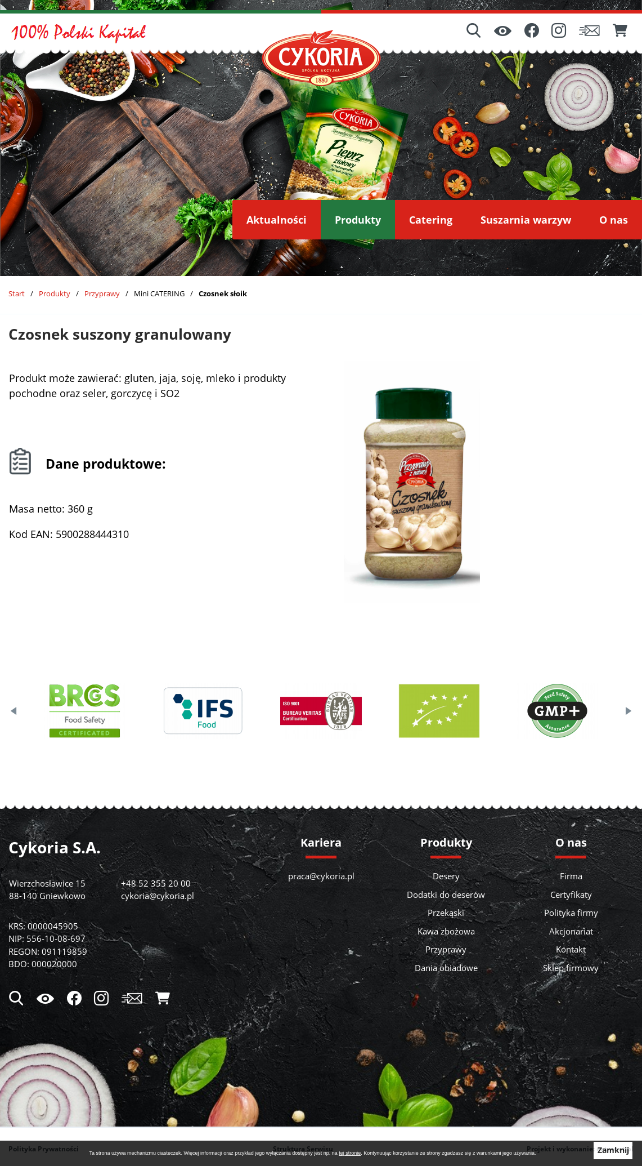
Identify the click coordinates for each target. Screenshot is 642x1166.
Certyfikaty (571, 894)
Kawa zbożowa (446, 931)
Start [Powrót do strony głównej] (16, 293)
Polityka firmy (571, 912)
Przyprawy (102, 293)
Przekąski (446, 912)
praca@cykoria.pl (321, 876)
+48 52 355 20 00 (156, 883)
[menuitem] (276, 219)
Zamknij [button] (613, 1150)
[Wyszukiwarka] (474, 31)
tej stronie (350, 1153)
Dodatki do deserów (446, 894)
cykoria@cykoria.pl (157, 895)
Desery (446, 876)
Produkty (54, 293)
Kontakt (571, 949)
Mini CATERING (159, 293)
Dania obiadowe (446, 967)
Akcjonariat (571, 931)
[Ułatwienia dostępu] (503, 31)
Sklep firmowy (571, 967)
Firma (571, 876)
